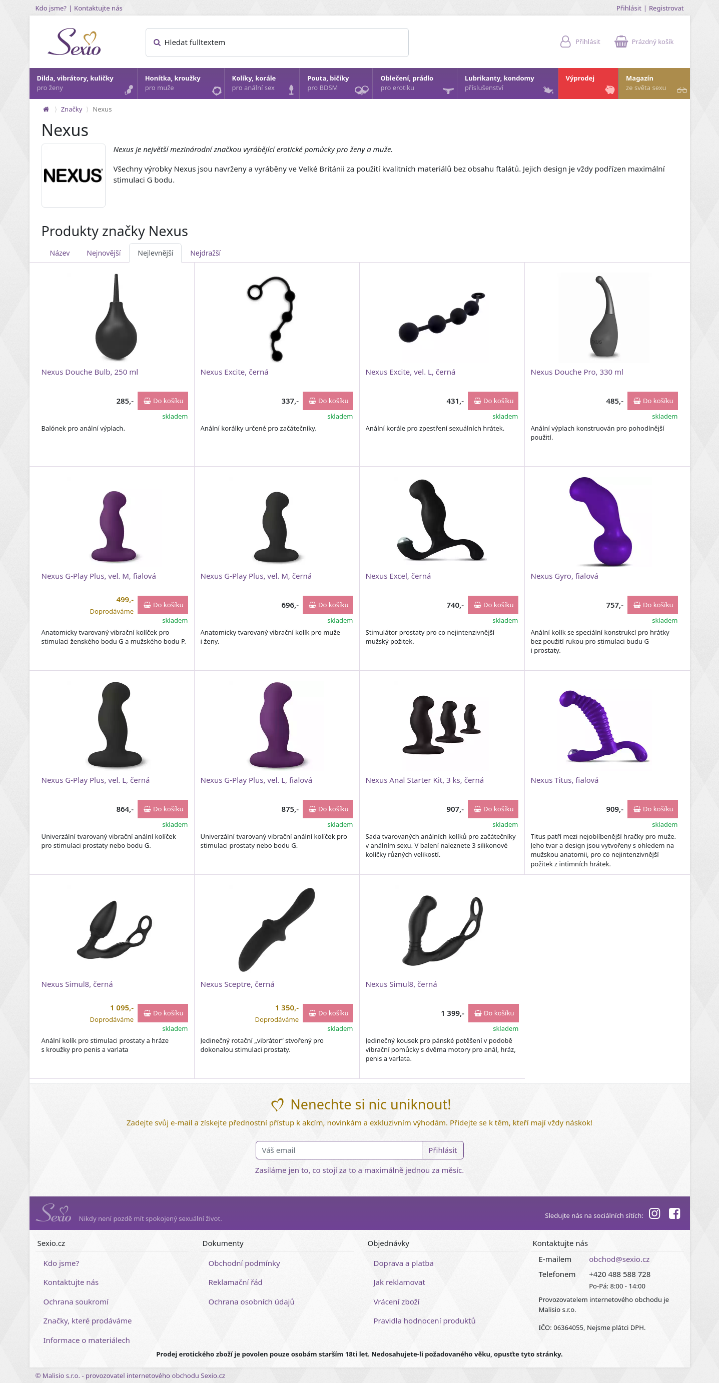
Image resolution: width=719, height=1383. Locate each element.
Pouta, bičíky (339, 86)
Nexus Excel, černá (398, 576)
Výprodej (591, 86)
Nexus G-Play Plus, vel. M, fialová (99, 576)
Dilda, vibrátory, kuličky (86, 86)
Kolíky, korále (265, 86)
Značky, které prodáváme (88, 1320)
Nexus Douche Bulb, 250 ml (90, 372)
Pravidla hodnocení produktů (425, 1320)
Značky (72, 109)
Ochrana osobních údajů (252, 1301)
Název (60, 253)
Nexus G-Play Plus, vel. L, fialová (257, 780)
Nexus (102, 109)
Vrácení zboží (397, 1301)
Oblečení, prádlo (418, 86)
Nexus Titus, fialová (565, 780)
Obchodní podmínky (244, 1263)
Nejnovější (104, 253)
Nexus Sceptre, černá (238, 984)
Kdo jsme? (51, 8)
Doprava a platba (404, 1263)
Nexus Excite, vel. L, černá (411, 372)
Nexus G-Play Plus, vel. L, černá (96, 780)
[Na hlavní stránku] (46, 109)
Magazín (657, 86)
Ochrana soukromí (76, 1301)
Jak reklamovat (399, 1282)
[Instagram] (654, 1215)
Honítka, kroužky (184, 86)
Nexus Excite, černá (235, 372)
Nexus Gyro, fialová (564, 576)
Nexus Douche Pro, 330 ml (577, 372)
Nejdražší (205, 253)
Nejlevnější (155, 253)
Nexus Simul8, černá (77, 984)
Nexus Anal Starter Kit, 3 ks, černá (425, 780)
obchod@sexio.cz (619, 1259)
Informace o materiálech (87, 1340)
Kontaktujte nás (98, 8)
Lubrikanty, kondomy (510, 86)
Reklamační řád (236, 1282)
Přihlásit (628, 8)
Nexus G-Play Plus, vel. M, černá (256, 576)
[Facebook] (674, 1215)
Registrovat (666, 8)
